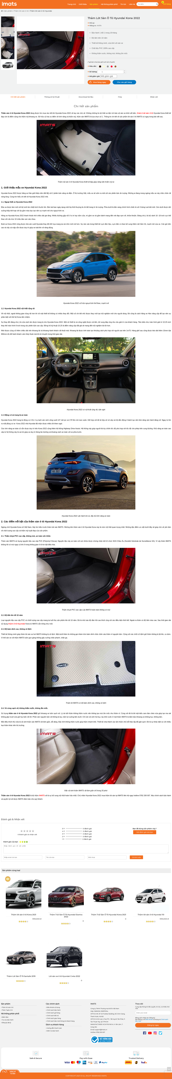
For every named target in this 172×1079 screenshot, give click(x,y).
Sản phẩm (94, 4)
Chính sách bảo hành (53, 1010)
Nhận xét (154, 97)
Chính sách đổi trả (52, 1015)
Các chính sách (52, 1004)
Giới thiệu (83, 4)
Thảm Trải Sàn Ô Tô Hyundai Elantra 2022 (66, 916)
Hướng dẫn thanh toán (54, 1028)
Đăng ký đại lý (6, 1022)
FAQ (120, 97)
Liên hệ (132, 4)
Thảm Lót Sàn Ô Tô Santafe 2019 (21, 976)
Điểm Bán (4, 1017)
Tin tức (123, 4)
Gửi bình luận (136, 857)
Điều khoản (149, 1019)
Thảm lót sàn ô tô (21, 11)
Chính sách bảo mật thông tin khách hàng (60, 1021)
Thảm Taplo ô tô (7, 1010)
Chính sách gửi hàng (53, 1013)
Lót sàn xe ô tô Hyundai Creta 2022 (64, 976)
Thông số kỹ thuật (52, 97)
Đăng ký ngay (153, 1025)
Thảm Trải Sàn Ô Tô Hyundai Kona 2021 (108, 915)
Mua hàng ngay (99, 82)
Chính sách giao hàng (53, 1018)
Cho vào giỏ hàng (124, 82)
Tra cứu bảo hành (7, 1020)
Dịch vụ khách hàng (55, 1025)
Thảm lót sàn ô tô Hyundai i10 (151, 915)
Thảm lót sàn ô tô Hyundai (41, 11)
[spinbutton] (110, 71)
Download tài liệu (86, 97)
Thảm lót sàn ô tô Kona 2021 (23, 915)
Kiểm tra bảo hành (52, 1031)
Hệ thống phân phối (109, 4)
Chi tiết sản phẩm (18, 97)
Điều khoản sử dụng (53, 1007)
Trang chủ (71, 4)
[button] (81, 50)
